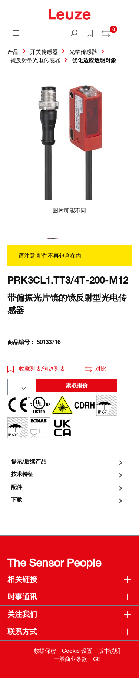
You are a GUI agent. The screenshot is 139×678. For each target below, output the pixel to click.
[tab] (67, 461)
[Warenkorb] (127, 30)
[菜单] (15, 33)
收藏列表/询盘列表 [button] (36, 368)
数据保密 (45, 650)
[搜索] (73, 33)
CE (96, 658)
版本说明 (109, 650)
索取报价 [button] (77, 385)
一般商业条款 (70, 658)
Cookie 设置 (77, 650)
